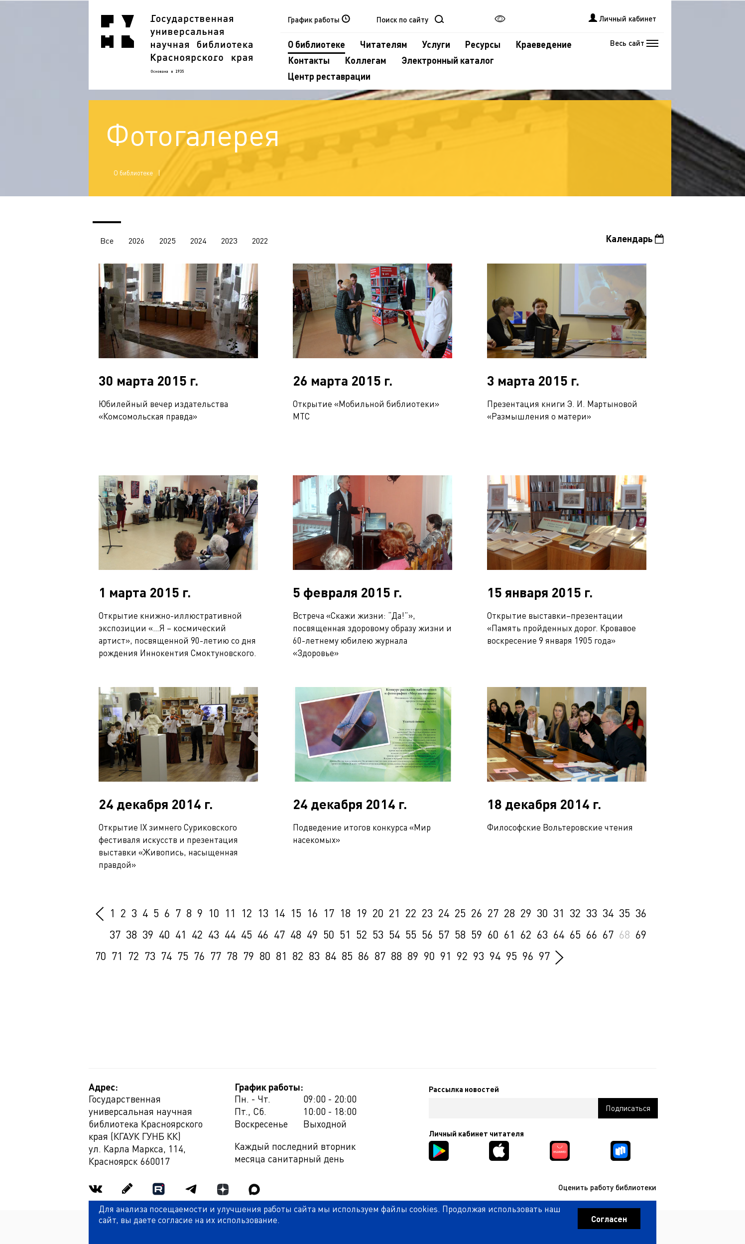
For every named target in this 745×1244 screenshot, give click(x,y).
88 (396, 956)
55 (410, 934)
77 (215, 956)
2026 (136, 240)
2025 (167, 240)
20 (377, 913)
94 (495, 956)
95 (511, 956)
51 (345, 934)
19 (361, 913)
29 (525, 913)
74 (166, 956)
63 (542, 934)
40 (164, 934)
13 (262, 913)
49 (312, 934)
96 (527, 956)
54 (394, 934)
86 (363, 956)
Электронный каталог (447, 60)
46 (262, 934)
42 (197, 934)
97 (544, 956)
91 (445, 956)
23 (427, 913)
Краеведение (543, 44)
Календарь (635, 238)
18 (345, 913)
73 (149, 956)
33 (591, 913)
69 (640, 934)
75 (182, 956)
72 (133, 956)
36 (640, 913)
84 (330, 956)
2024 (198, 240)
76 (199, 956)
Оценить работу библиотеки (607, 1187)
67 (608, 934)
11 (230, 913)
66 (591, 934)
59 (476, 934)
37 (115, 934)
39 (147, 934)
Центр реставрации (329, 76)
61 (509, 934)
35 (624, 913)
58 (460, 934)
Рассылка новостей (464, 1089)
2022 (260, 240)
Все (107, 240)
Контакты (309, 60)
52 (361, 934)
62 (525, 934)
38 (131, 934)
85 (347, 956)
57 (443, 934)
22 (410, 913)
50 (328, 934)
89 (412, 956)
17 (328, 913)
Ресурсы (482, 44)
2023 (229, 240)
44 (230, 934)
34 (608, 913)
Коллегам (365, 60)
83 (314, 956)
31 (558, 913)
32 (575, 913)
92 (462, 956)
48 (295, 934)
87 (379, 956)
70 (100, 956)
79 (248, 956)
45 (246, 934)
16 (312, 913)
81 (281, 956)
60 (493, 934)
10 (213, 913)
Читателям (383, 44)
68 (624, 934)
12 (246, 913)
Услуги (436, 44)
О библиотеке (316, 44)
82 (297, 956)
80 (264, 956)
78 (232, 956)
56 (427, 934)
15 (295, 913)
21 (394, 913)
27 (493, 913)
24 (443, 913)
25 (460, 913)
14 (279, 913)
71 (117, 956)
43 (213, 934)
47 (279, 934)
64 (558, 934)
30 (542, 913)
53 (377, 934)
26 (476, 913)
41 (180, 934)
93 (478, 956)
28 (509, 913)
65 (575, 934)
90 (429, 956)
